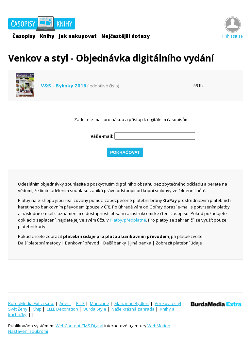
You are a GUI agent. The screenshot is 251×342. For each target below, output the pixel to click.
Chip (37, 309)
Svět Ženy (17, 309)
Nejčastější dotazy (125, 36)
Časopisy (23, 36)
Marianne (99, 303)
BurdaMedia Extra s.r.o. (31, 303)
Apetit (65, 303)
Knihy (47, 36)
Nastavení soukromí (28, 331)
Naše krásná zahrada (133, 309)
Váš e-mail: (102, 136)
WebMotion (158, 326)
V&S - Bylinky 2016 (63, 85)
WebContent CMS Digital (79, 326)
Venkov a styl (168, 303)
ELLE (80, 303)
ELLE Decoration (62, 309)
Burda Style (94, 309)
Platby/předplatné (128, 220)
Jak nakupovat (78, 36)
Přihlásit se (232, 33)
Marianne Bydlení (131, 303)
